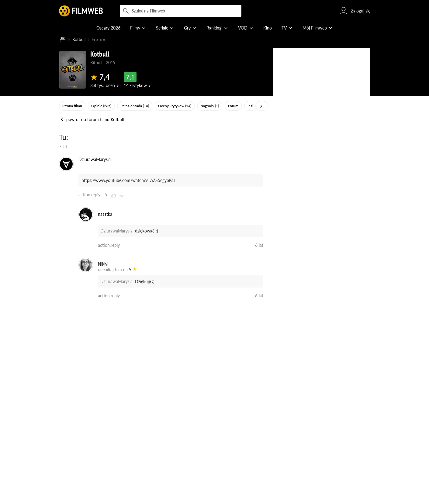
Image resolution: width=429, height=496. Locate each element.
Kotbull (80, 40)
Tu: (63, 137)
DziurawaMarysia (116, 231)
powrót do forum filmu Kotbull (91, 120)
